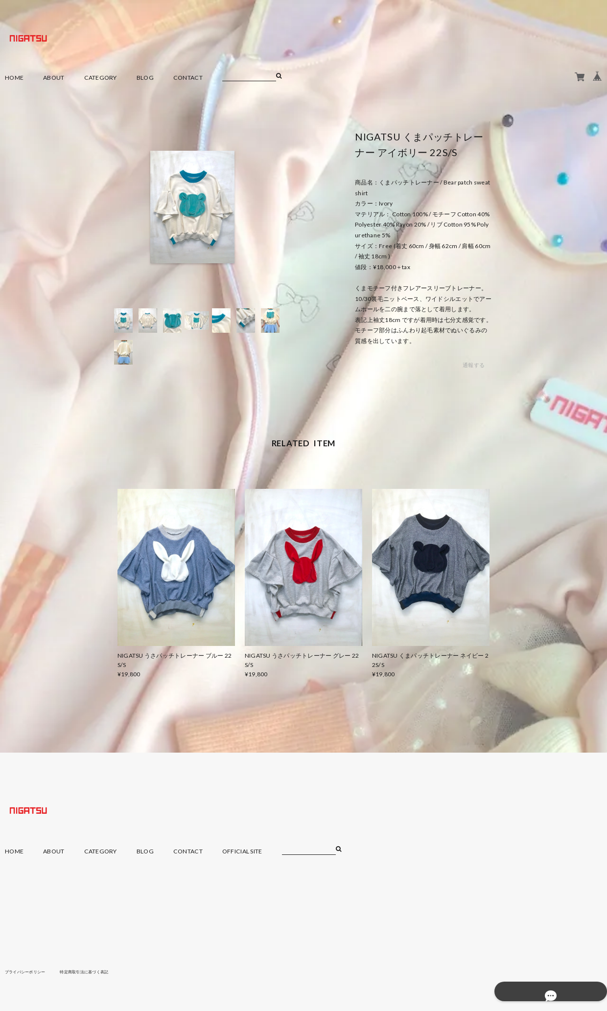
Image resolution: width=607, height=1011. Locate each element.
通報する (474, 365)
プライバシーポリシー (30, 971)
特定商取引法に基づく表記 (100, 971)
